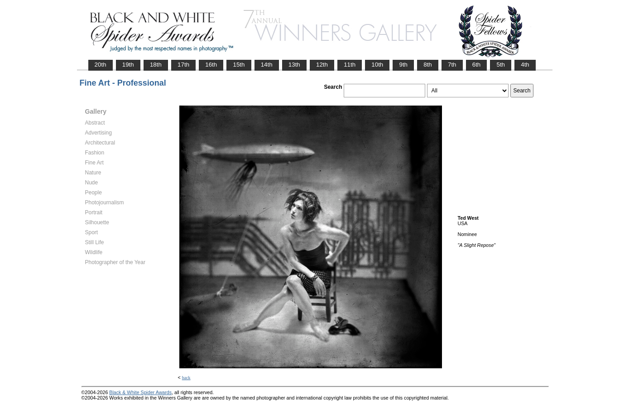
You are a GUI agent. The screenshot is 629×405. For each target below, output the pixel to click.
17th (183, 64)
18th (156, 64)
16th (211, 64)
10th (377, 64)
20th (100, 64)
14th (267, 64)
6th (476, 64)
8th (427, 64)
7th (452, 64)
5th (500, 64)
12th (322, 64)
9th (403, 64)
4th (525, 64)
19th (128, 64)
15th (239, 64)
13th (294, 64)
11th (349, 64)
